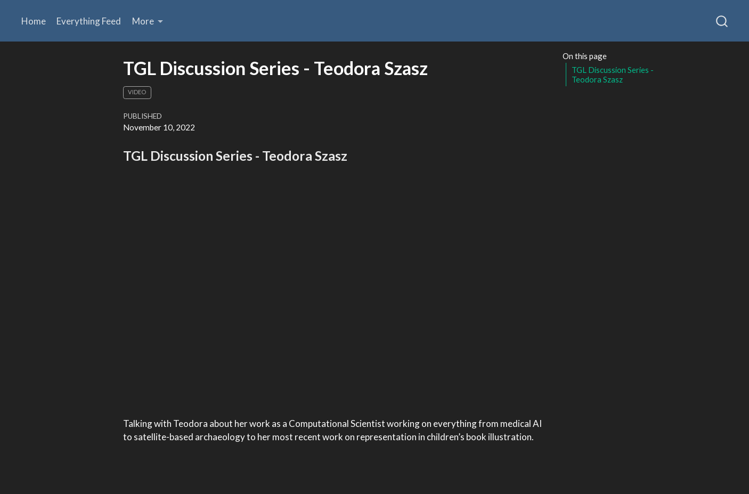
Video (137, 91)
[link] (148, 21)
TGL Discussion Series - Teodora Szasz (613, 75)
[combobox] (722, 21)
